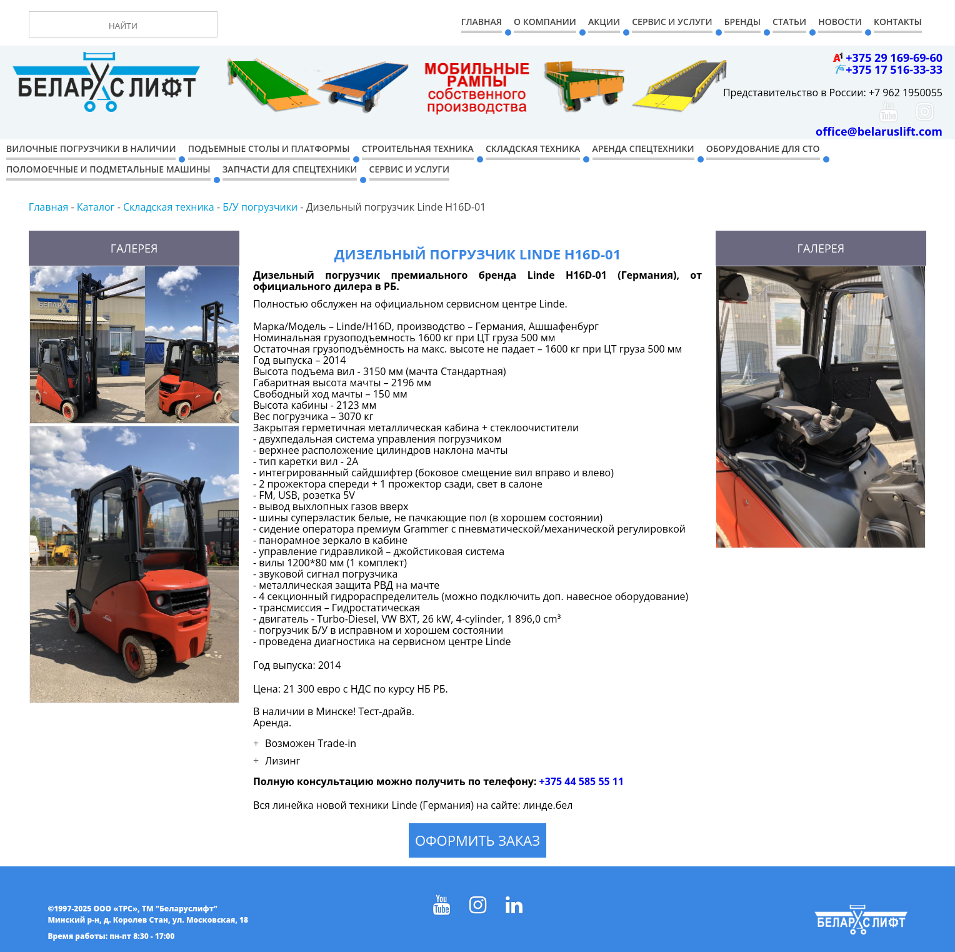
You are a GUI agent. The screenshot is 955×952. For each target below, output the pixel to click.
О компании (545, 22)
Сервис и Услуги (672, 22)
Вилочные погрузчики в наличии (91, 148)
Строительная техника (418, 148)
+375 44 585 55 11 (581, 781)
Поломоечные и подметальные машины (108, 169)
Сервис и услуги (409, 169)
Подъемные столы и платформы (269, 148)
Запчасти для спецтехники (290, 169)
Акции (604, 22)
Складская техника (533, 148)
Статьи (789, 22)
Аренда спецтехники (643, 148)
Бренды (742, 22)
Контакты (898, 22)
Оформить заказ (477, 840)
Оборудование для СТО (763, 148)
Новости (840, 22)
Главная (481, 22)
